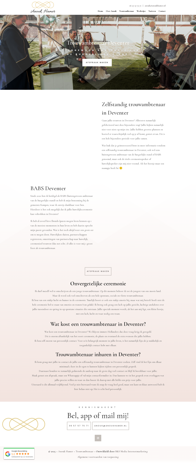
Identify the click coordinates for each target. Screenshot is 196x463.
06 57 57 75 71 (135, 5)
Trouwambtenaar (126, 11)
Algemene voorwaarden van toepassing (98, 456)
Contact (162, 11)
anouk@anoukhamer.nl (155, 5)
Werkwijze (141, 11)
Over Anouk (111, 11)
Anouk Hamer (65, 451)
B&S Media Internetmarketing (131, 451)
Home (100, 11)
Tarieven (152, 11)
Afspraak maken (97, 62)
